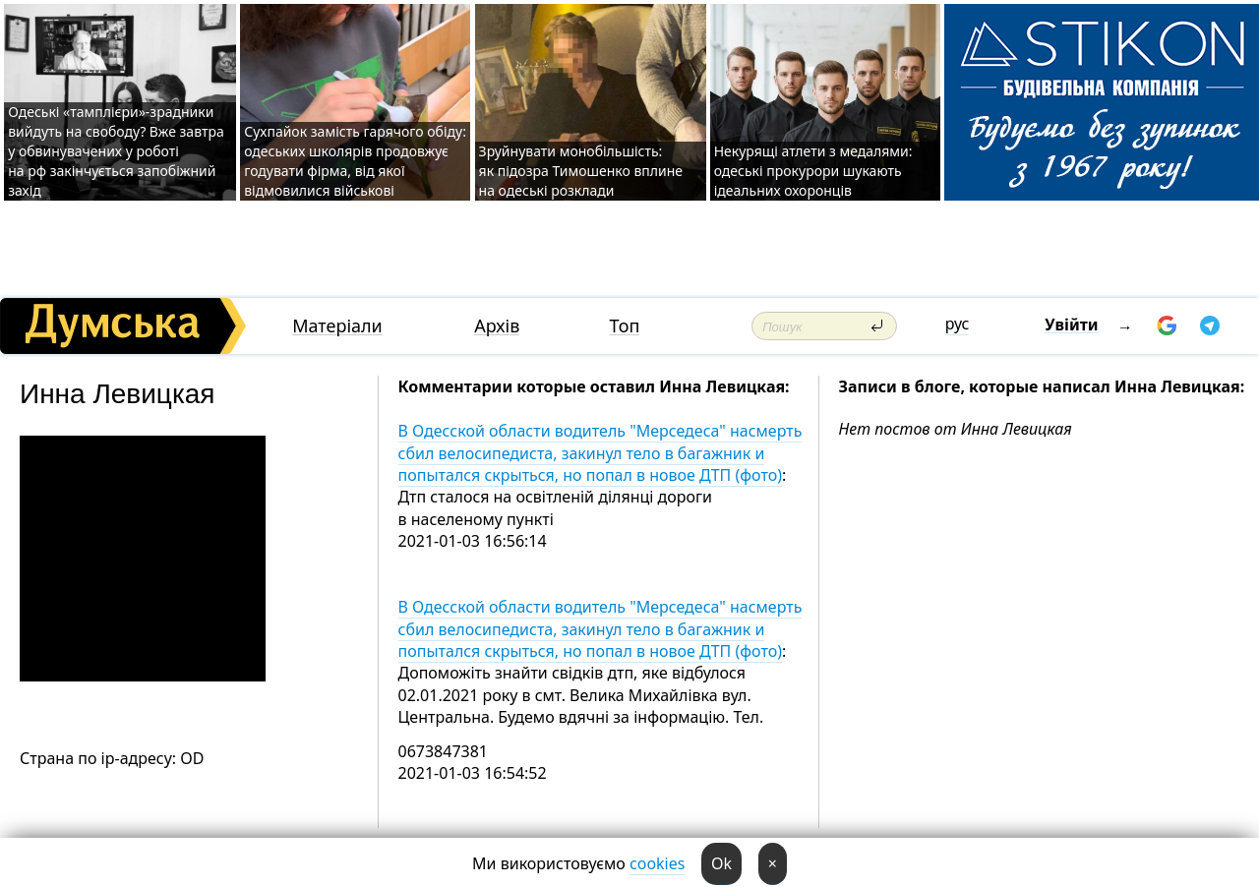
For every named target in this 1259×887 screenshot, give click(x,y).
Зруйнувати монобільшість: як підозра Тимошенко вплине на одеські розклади (581, 171)
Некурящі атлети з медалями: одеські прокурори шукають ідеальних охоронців (813, 171)
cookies (657, 863)
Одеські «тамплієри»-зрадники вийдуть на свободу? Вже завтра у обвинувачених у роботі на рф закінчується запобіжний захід (116, 151)
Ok (721, 863)
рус (957, 323)
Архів (496, 326)
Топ (625, 326)
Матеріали (337, 326)
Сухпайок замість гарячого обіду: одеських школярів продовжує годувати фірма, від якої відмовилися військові (355, 161)
